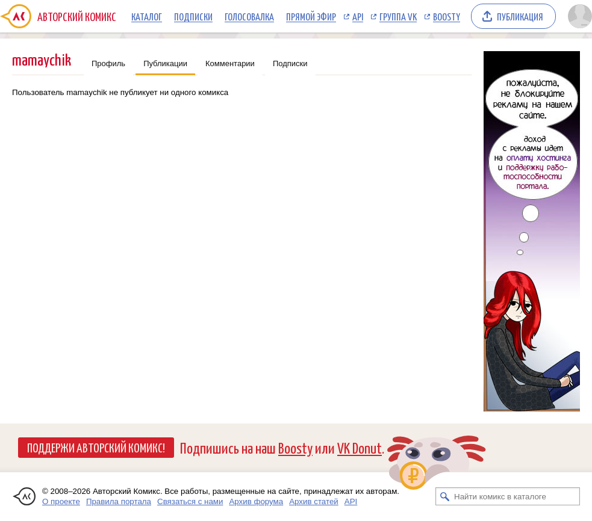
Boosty (446, 16)
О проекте (61, 501)
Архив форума (256, 501)
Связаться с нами (190, 501)
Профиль (108, 63)
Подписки (193, 16)
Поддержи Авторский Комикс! (96, 447)
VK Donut (359, 447)
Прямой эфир (311, 16)
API (357, 16)
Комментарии (230, 63)
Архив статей (313, 501)
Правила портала (118, 501)
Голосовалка (249, 16)
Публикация (520, 16)
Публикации (165, 63)
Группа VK (398, 16)
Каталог (146, 16)
